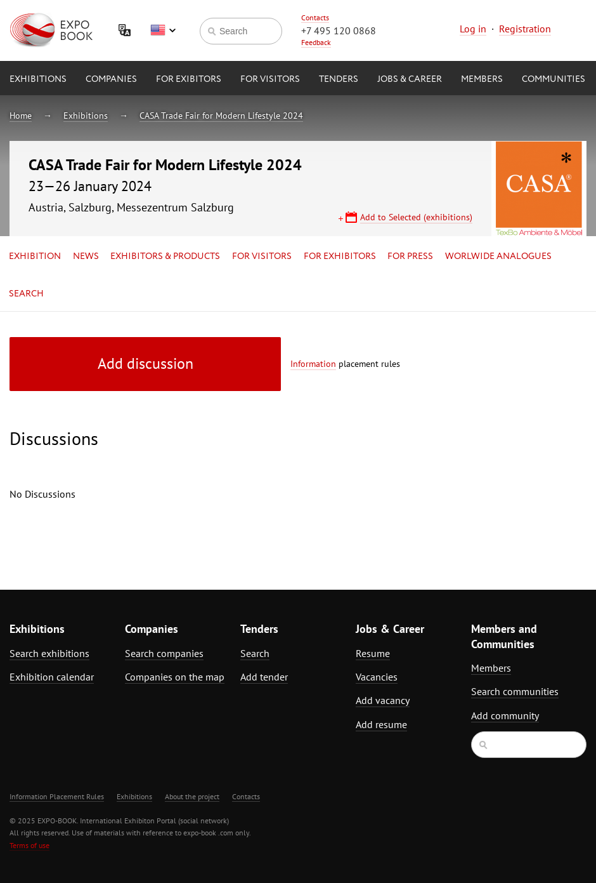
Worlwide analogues (498, 256)
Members (482, 79)
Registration (525, 28)
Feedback (316, 42)
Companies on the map (174, 676)
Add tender (264, 676)
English (163, 30)
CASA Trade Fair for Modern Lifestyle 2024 (221, 115)
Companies (111, 79)
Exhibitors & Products (165, 256)
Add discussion (145, 363)
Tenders (338, 79)
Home (21, 115)
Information (313, 363)
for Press (410, 256)
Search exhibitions (49, 653)
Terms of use (29, 845)
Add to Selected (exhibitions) (416, 217)
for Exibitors (188, 79)
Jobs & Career (409, 79)
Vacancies (377, 676)
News (86, 256)
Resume (373, 653)
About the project (192, 796)
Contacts (315, 17)
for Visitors (270, 79)
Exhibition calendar (52, 676)
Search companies (164, 653)
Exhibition (35, 256)
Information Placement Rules (57, 796)
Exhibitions (38, 79)
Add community (505, 715)
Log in (473, 28)
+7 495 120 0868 (338, 30)
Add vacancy (383, 700)
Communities (553, 79)
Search (26, 294)
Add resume (381, 724)
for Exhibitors (340, 256)
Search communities (515, 691)
